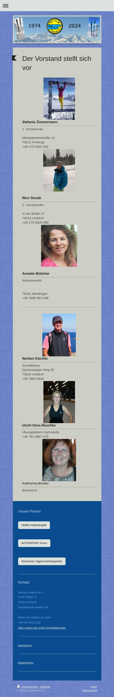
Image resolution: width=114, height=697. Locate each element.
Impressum (25, 645)
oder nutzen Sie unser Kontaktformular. (42, 627)
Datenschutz (26, 662)
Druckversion (28, 686)
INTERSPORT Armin (34, 543)
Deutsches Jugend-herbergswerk (41, 561)
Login (93, 686)
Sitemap (45, 686)
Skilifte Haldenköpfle (34, 525)
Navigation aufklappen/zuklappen (57, 5)
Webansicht (90, 690)
